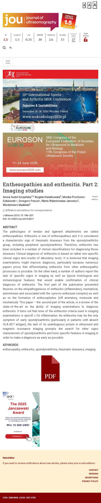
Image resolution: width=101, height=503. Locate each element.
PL (10, 47)
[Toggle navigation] (8, 62)
